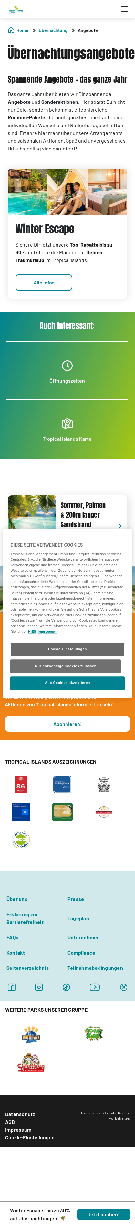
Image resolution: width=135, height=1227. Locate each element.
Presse (76, 899)
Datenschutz (20, 1114)
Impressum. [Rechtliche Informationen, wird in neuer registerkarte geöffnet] (47, 631)
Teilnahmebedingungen (95, 968)
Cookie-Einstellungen (30, 1137)
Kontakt (15, 952)
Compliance (81, 952)
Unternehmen (84, 937)
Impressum (18, 1129)
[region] (67, 613)
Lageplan (78, 918)
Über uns (16, 899)
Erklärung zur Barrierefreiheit (25, 918)
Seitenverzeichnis (27, 968)
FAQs (12, 937)
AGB (10, 1122)
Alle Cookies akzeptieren (67, 682)
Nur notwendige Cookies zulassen (66, 666)
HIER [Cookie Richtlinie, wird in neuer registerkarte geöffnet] (32, 631)
